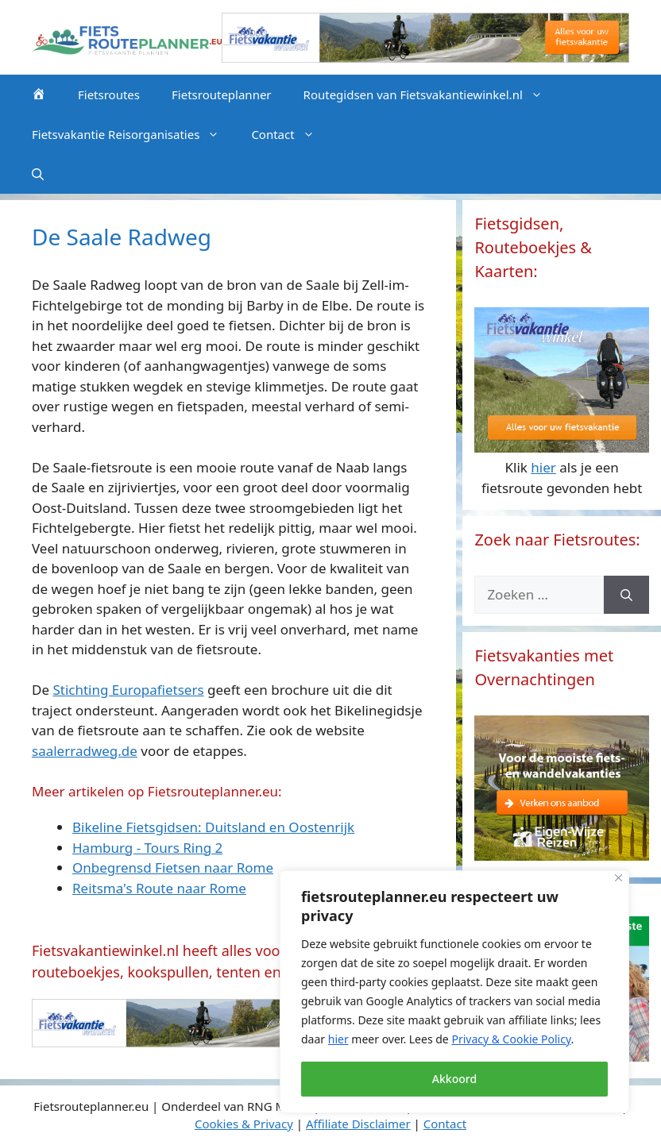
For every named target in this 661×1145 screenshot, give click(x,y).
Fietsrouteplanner (222, 94)
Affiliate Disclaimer (358, 1124)
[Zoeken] (626, 595)
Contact (290, 134)
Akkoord (454, 1078)
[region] (454, 991)
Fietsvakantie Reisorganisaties (133, 134)
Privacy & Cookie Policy (510, 1039)
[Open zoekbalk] (38, 174)
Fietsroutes (109, 94)
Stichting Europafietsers (127, 689)
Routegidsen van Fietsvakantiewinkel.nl (431, 94)
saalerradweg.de (84, 751)
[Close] (618, 877)
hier (338, 1039)
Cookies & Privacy (244, 1124)
